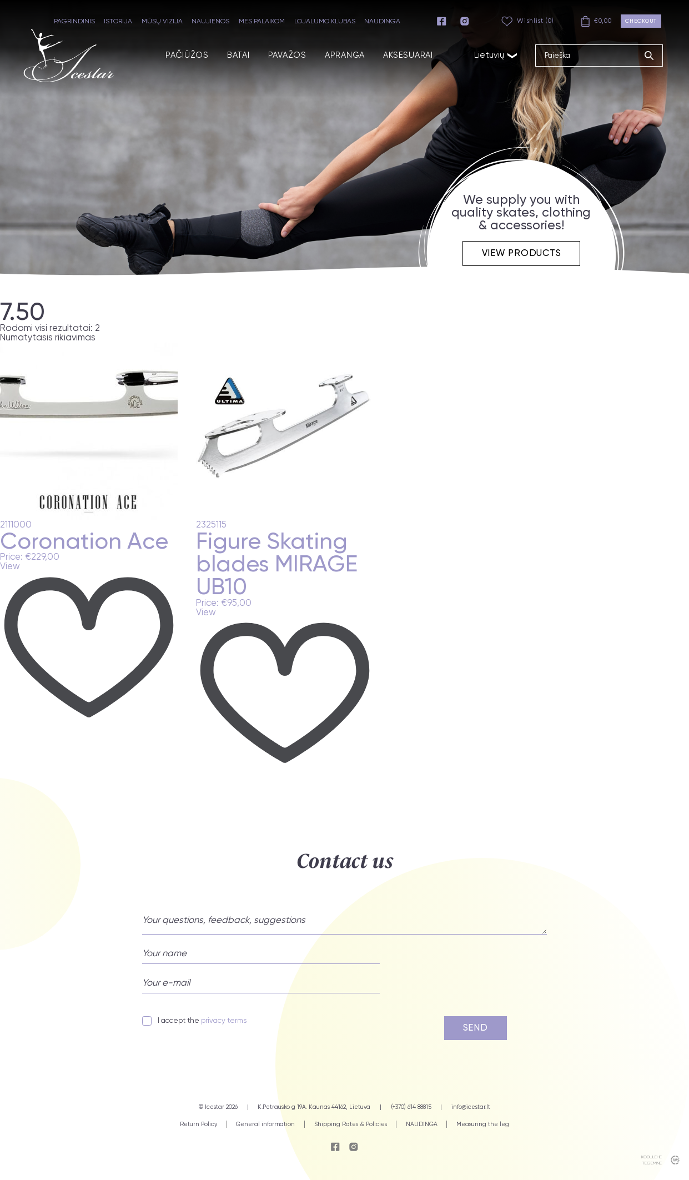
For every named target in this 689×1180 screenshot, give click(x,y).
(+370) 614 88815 (411, 1107)
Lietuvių (496, 55)
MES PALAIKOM (262, 21)
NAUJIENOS (210, 21)
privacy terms (224, 1020)
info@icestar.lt (470, 1107)
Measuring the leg (482, 1124)
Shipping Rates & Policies (350, 1124)
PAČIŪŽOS (187, 55)
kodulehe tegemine (651, 1160)
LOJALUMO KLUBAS (324, 21)
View (10, 566)
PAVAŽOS (287, 55)
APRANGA (345, 55)
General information (265, 1124)
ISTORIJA (118, 21)
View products (521, 253)
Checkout (641, 21)
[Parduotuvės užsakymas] (69, 338)
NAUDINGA (382, 21)
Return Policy (198, 1124)
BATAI (238, 55)
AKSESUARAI (407, 55)
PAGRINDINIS (74, 21)
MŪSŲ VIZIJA (162, 21)
